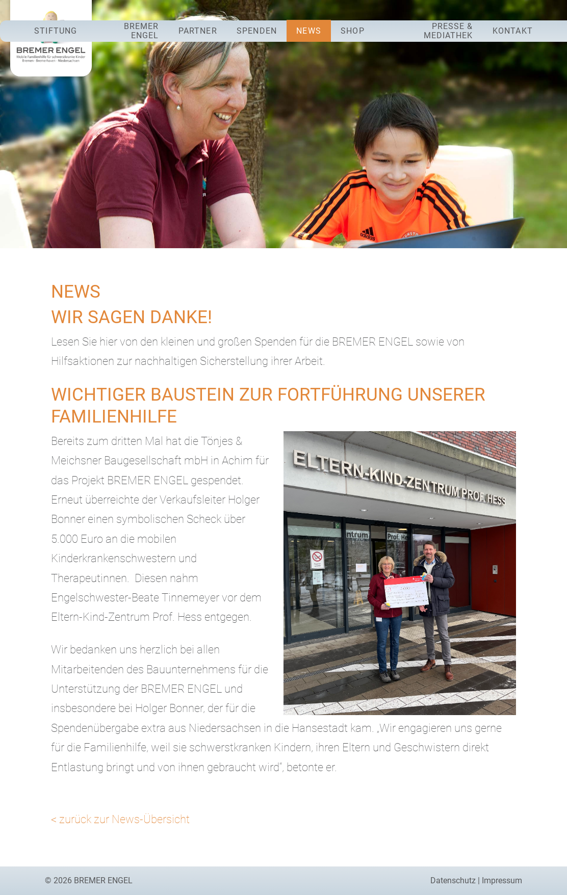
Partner (197, 31)
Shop (352, 31)
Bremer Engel (141, 30)
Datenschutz (453, 880)
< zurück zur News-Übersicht (120, 819)
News (308, 31)
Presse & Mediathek (448, 30)
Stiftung (55, 31)
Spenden (257, 31)
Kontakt (513, 31)
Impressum (502, 880)
